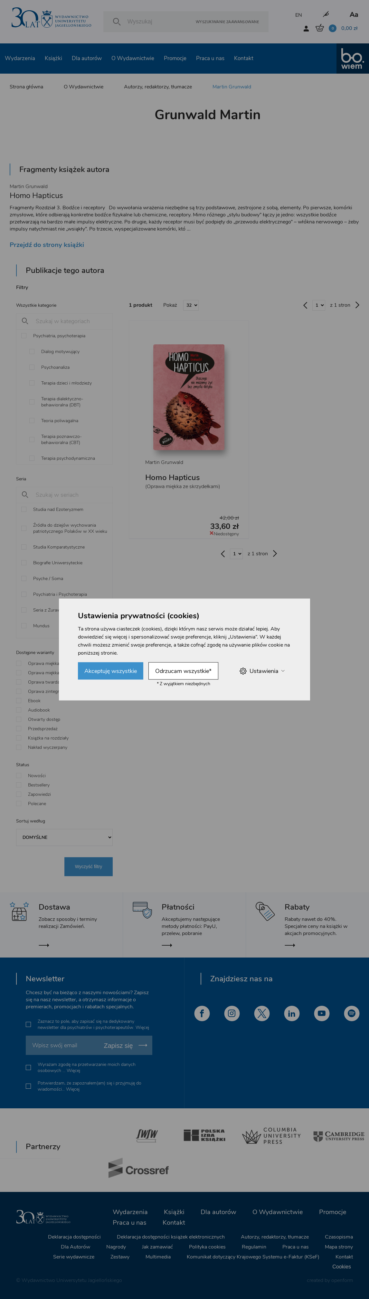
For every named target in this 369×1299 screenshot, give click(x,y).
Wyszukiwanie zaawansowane (227, 21)
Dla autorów (87, 58)
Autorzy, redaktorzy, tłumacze (158, 86)
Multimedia (158, 1256)
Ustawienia (262, 671)
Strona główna (26, 86)
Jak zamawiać (157, 1246)
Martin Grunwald (232, 86)
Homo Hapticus (172, 477)
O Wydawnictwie (132, 58)
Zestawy (119, 1256)
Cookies (341, 1266)
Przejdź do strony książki (47, 245)
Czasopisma (339, 1236)
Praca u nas (210, 58)
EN (298, 15)
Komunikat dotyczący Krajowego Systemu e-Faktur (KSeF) (253, 1256)
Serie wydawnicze (73, 1256)
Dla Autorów (75, 1246)
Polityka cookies (207, 1246)
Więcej (142, 1027)
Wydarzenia (20, 58)
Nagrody (116, 1246)
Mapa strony (339, 1246)
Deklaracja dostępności (74, 1236)
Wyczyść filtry (88, 866)
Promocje (175, 58)
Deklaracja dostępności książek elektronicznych (171, 1236)
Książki (53, 58)
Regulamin (254, 1246)
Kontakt (243, 58)
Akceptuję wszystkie (110, 671)
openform (342, 1280)
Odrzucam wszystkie (183, 671)
